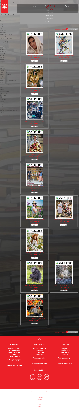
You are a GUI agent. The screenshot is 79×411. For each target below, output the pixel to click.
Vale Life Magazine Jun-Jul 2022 (34, 88)
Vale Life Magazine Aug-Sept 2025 (64, 56)
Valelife (37, 57)
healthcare (3, 30)
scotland (2, 68)
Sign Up (69, 6)
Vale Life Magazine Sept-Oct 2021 (34, 220)
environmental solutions (6, 34)
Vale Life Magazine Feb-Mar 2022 (64, 220)
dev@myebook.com (65, 363)
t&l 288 (2, 55)
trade (1, 82)
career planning (4, 84)
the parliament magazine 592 (8, 80)
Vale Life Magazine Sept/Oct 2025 (35, 318)
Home (24, 6)
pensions (2, 86)
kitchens (2, 65)
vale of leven (3, 78)
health (2, 63)
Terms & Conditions (39, 395)
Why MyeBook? (35, 6)
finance (2, 66)
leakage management (6, 74)
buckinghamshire (5, 72)
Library (47, 6)
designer (2, 108)
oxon (1, 87)
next (76, 332)
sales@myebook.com (14, 365)
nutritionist (3, 99)
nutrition (2, 25)
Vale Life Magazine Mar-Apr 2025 (34, 252)
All (1, 18)
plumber (2, 59)
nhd (1, 97)
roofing (2, 45)
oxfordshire (3, 36)
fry (0, 44)
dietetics (2, 61)
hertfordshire (3, 93)
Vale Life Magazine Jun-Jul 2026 (34, 187)
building (2, 53)
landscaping (3, 95)
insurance (2, 51)
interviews (3, 32)
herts (1, 47)
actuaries (2, 89)
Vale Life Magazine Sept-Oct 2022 (34, 121)
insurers (2, 49)
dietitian (2, 27)
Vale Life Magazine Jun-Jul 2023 (34, 285)
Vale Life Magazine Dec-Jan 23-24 (64, 285)
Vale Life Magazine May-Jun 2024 (34, 154)
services (2, 105)
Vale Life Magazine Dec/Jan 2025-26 (34, 56)
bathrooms (3, 57)
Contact (47, 10)
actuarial (2, 29)
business (2, 76)
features (2, 101)
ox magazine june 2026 (6, 42)
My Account (56, 6)
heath (1, 107)
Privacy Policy (40, 397)
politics (2, 70)
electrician (3, 103)
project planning (4, 91)
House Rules (39, 399)
